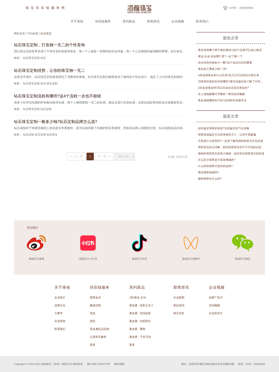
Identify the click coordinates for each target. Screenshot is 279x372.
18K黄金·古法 (137, 297)
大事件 (58, 313)
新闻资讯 (153, 21)
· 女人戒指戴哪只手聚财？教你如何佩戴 (220, 94)
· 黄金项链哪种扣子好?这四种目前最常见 (221, 100)
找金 (92, 313)
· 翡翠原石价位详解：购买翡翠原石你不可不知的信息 (228, 147)
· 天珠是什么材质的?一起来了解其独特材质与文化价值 (229, 140)
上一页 (74, 157)
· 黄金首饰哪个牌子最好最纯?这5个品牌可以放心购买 (229, 50)
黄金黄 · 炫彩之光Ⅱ (141, 305)
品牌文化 (59, 305)
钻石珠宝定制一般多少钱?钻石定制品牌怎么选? (55, 122)
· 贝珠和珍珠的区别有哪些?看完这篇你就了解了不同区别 (230, 81)
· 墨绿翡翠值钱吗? (207, 172)
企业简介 (59, 297)
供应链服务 (103, 21)
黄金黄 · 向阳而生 (140, 321)
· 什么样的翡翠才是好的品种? (214, 166)
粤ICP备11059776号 (98, 364)
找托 (92, 321)
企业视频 (177, 21)
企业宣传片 (216, 313)
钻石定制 (45, 109)
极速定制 (95, 305)
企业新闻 (178, 297)
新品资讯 (178, 305)
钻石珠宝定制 (31, 57)
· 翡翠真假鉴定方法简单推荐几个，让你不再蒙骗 (226, 134)
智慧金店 (95, 297)
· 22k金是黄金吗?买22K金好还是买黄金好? (222, 87)
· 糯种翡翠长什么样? (209, 178)
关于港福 (77, 21)
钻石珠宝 (52, 134)
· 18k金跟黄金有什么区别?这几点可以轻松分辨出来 (227, 75)
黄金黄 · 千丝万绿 (140, 336)
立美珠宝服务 (98, 336)
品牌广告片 (216, 297)
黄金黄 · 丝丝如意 (140, 313)
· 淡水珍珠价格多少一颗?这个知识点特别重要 (224, 62)
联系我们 (202, 21)
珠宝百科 (178, 313)
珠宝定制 (52, 83)
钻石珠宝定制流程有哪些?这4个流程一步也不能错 (57, 96)
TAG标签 (32, 33)
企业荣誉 (59, 321)
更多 (92, 344)
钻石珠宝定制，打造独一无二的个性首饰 (49, 45)
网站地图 (119, 364)
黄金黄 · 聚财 (137, 328)
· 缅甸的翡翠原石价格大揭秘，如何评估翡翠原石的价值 (230, 153)
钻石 (43, 57)
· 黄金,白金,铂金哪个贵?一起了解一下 (219, 56)
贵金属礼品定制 (99, 328)
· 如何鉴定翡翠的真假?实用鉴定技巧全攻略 (222, 128)
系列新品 (129, 21)
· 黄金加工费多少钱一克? (211, 68)
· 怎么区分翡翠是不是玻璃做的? (215, 159)
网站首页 (19, 33)
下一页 (105, 157)
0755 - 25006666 (238, 8)
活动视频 (214, 305)
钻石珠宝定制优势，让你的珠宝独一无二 (49, 70)
